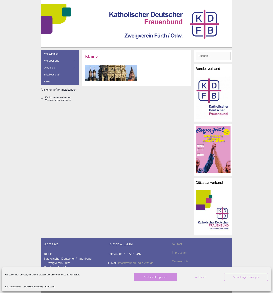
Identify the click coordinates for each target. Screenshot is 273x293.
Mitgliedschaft (52, 74)
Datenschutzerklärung (33, 287)
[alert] (60, 99)
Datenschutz (180, 261)
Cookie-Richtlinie (13, 287)
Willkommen (51, 53)
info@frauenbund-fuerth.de (135, 263)
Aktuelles (61, 67)
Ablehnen (200, 277)
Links (47, 81)
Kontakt (177, 243)
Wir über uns (61, 60)
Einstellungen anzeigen (245, 277)
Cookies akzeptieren (155, 277)
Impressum (50, 287)
